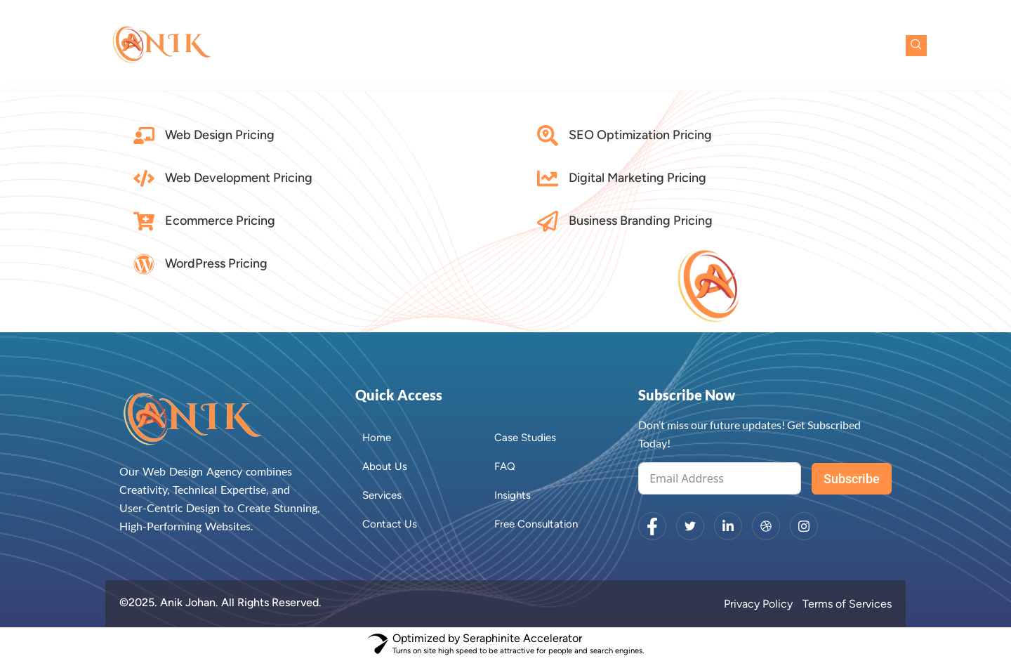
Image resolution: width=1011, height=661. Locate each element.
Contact (737, 45)
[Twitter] (690, 526)
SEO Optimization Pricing (640, 135)
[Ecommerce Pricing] (143, 221)
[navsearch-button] (916, 45)
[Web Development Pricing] (143, 178)
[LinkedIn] (728, 526)
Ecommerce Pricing (220, 220)
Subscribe (852, 478)
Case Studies (662, 45)
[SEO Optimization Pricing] (547, 135)
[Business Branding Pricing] (547, 221)
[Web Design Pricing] (143, 135)
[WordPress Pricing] (143, 264)
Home (444, 45)
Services (576, 46)
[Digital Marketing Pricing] (547, 178)
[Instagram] (804, 526)
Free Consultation (829, 45)
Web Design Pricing (220, 135)
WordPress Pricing (216, 263)
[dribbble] (766, 526)
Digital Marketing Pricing (637, 177)
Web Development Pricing (238, 177)
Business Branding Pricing (641, 220)
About (501, 46)
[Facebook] (652, 526)
